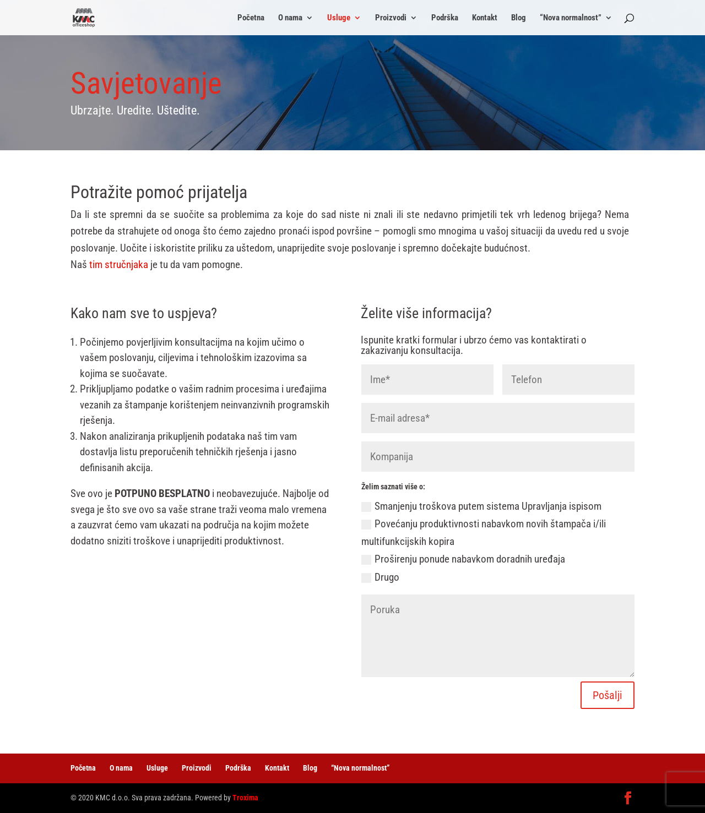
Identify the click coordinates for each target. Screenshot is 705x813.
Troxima (245, 797)
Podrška (444, 18)
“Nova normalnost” (570, 18)
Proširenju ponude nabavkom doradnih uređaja (463, 559)
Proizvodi (390, 18)
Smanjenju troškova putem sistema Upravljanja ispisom (481, 506)
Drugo (380, 577)
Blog (518, 18)
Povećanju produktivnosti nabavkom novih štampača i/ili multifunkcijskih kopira (483, 532)
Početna (250, 18)
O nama (290, 18)
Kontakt (484, 18)
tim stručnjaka (118, 264)
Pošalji (607, 695)
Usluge (338, 18)
